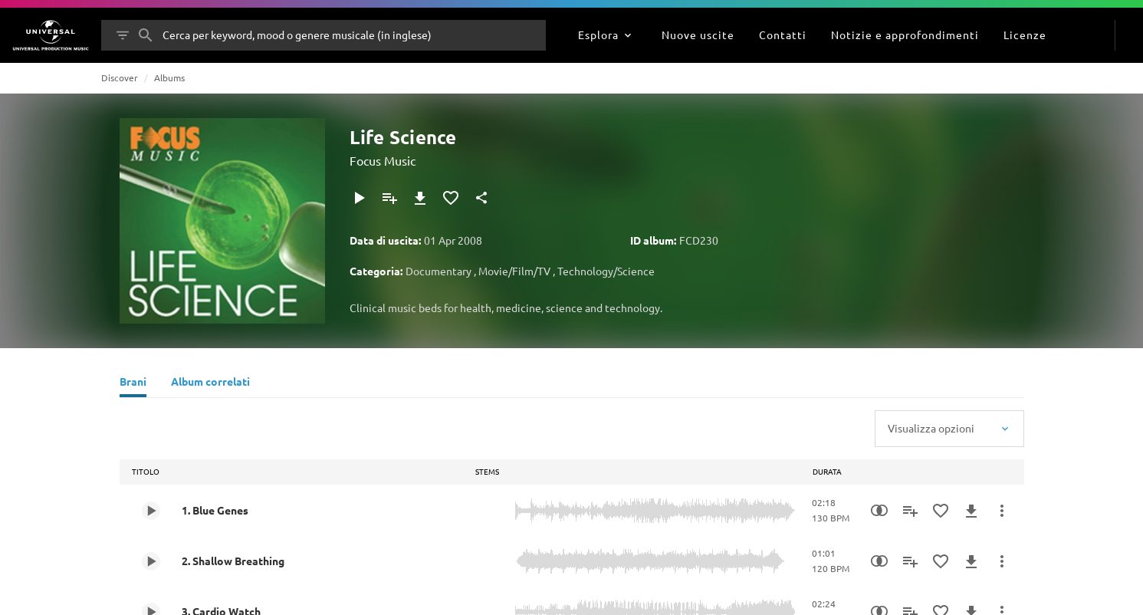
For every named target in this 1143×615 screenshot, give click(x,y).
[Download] (420, 198)
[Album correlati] (210, 383)
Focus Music (382, 160)
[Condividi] (481, 198)
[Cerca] (145, 35)
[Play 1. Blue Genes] (151, 510)
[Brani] (133, 383)
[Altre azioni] (1002, 511)
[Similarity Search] (879, 511)
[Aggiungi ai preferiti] (451, 198)
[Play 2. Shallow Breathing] (151, 561)
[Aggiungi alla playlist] (389, 198)
